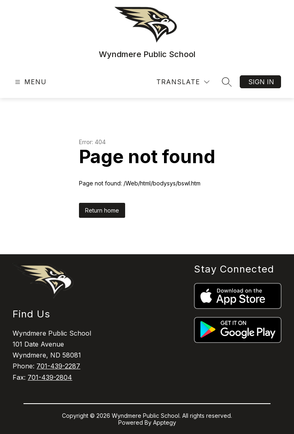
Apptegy (164, 422)
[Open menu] (30, 82)
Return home (102, 210)
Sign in (261, 82)
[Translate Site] (182, 82)
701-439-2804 (50, 377)
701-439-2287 (58, 366)
